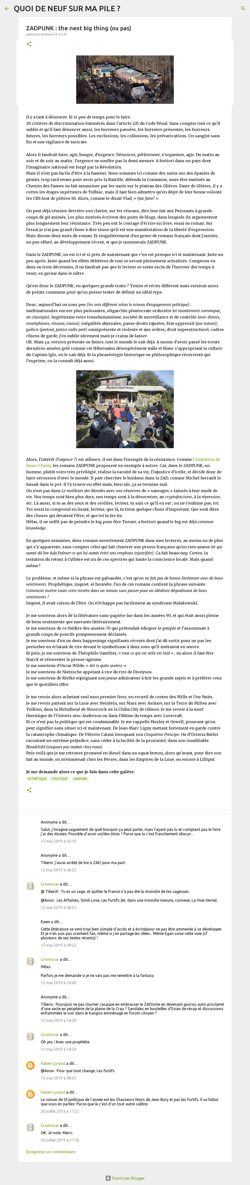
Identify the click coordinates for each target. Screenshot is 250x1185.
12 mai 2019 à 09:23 (58, 945)
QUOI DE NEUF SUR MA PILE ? (67, 8)
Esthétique (37, 778)
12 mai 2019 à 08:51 (58, 907)
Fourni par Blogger (125, 1178)
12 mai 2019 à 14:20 (58, 1020)
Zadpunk (80, 778)
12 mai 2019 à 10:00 (58, 983)
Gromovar (50, 884)
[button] (29, 44)
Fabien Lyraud (53, 1063)
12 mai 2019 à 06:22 (58, 870)
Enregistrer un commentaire (50, 1152)
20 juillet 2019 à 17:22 (60, 1111)
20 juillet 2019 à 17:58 (60, 1140)
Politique (60, 778)
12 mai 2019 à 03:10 (58, 841)
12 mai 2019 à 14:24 (58, 1049)
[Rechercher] (243, 8)
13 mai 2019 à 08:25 (58, 1078)
